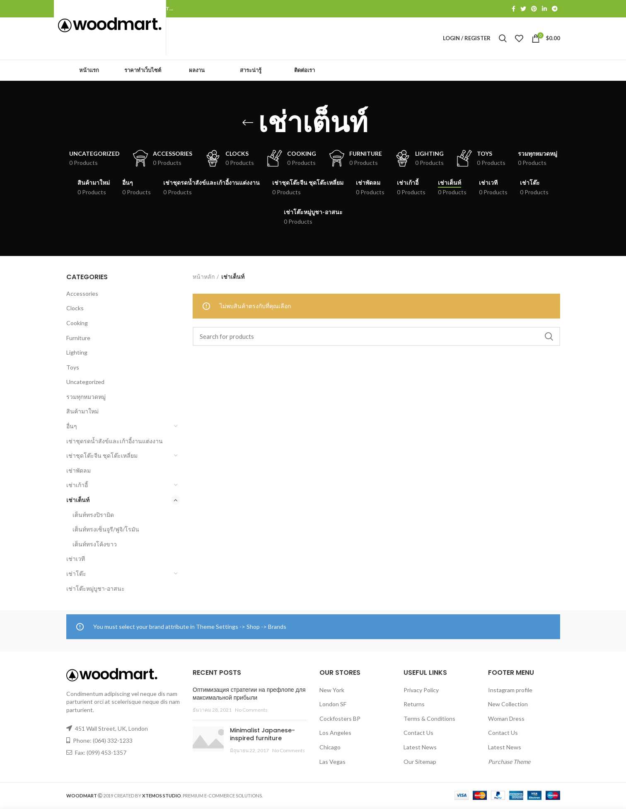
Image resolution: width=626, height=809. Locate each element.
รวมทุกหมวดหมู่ (86, 397)
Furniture (78, 338)
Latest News (420, 747)
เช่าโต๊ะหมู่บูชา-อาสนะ (95, 589)
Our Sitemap (420, 762)
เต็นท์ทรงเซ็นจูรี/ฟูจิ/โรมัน (106, 530)
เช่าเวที (75, 559)
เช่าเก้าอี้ (77, 485)
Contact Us (418, 733)
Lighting (76, 353)
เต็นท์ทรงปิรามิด (93, 515)
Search (549, 337)
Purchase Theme (509, 762)
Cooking (77, 323)
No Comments (251, 711)
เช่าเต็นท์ (77, 500)
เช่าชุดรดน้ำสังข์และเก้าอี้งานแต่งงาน (114, 441)
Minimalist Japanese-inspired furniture (262, 735)
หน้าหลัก (204, 277)
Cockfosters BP (339, 719)
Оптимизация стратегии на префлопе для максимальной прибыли (249, 694)
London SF (332, 704)
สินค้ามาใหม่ (82, 412)
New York (331, 690)
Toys (72, 368)
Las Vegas (332, 762)
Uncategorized (85, 382)
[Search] (376, 337)
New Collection (508, 704)
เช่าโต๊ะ (76, 574)
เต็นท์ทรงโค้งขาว (95, 544)
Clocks (75, 308)
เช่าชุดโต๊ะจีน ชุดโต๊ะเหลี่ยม (102, 456)
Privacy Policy (421, 690)
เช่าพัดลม (78, 471)
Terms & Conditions (429, 719)
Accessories (82, 294)
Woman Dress (506, 719)
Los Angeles (335, 733)
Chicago (330, 747)
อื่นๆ (71, 426)
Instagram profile (510, 690)
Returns (414, 704)
